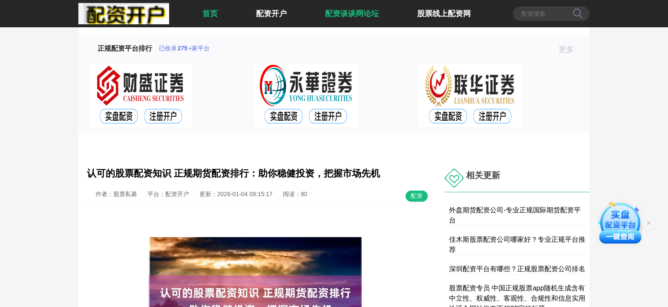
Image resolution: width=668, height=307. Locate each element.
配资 (417, 195)
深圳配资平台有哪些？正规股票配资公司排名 (517, 268)
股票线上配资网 (444, 13)
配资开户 (271, 13)
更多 (570, 49)
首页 (210, 13)
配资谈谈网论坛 (352, 13)
